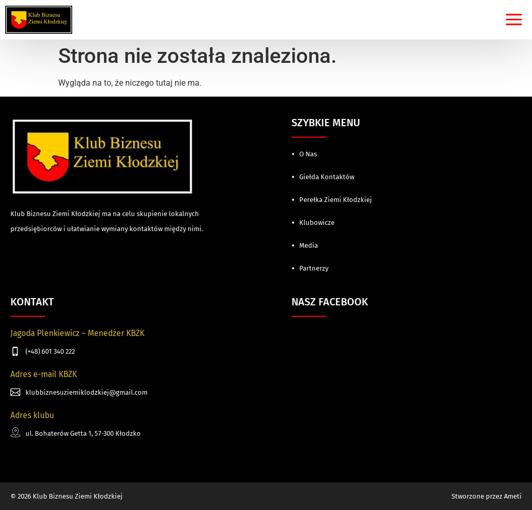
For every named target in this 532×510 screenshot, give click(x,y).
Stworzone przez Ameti (486, 496)
